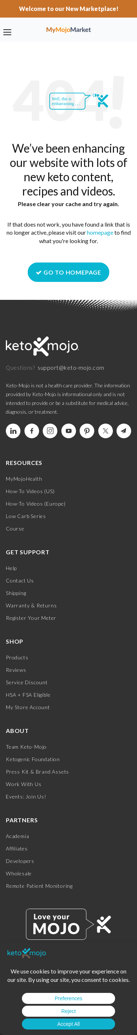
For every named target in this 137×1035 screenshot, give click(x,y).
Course (15, 528)
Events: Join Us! (26, 796)
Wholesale (19, 873)
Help (11, 568)
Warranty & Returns (31, 605)
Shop (14, 641)
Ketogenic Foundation (33, 759)
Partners (22, 819)
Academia (17, 836)
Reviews (16, 670)
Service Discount (27, 682)
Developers (20, 861)
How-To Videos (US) (30, 491)
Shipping (16, 593)
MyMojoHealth (24, 479)
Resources (24, 462)
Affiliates (17, 848)
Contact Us (20, 580)
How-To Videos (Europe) (36, 503)
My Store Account (28, 707)
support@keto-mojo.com (71, 367)
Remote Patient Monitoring (39, 886)
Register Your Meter (31, 618)
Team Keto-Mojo (26, 747)
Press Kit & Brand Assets (37, 771)
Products (17, 657)
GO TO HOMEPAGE (68, 272)
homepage (100, 232)
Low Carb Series (26, 516)
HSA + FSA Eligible (28, 695)
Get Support (28, 551)
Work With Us (24, 784)
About (17, 730)
